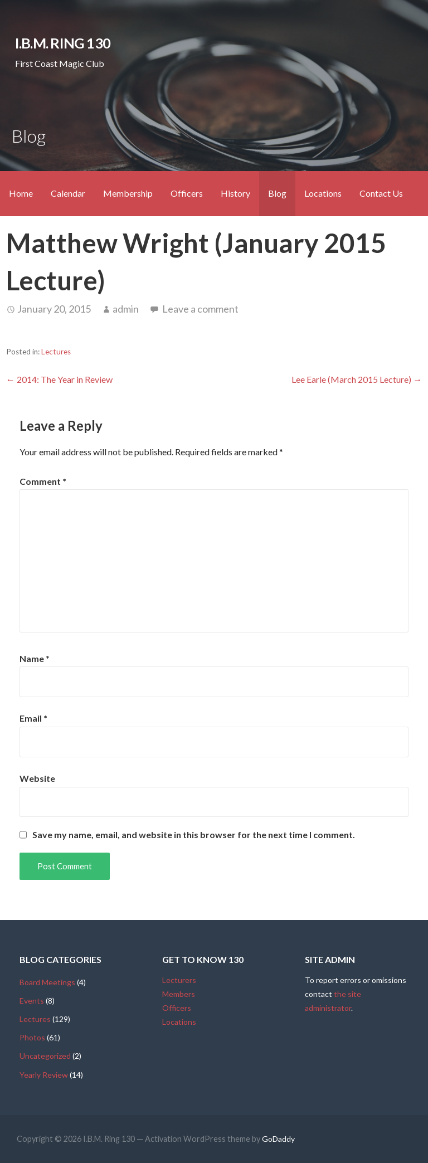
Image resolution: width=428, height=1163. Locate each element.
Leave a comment (200, 309)
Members (178, 994)
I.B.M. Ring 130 (62, 43)
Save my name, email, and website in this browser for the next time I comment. (193, 834)
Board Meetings (47, 982)
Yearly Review (44, 1074)
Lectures (56, 351)
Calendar (68, 193)
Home (21, 193)
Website (37, 778)
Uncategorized (45, 1055)
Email (33, 718)
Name (35, 658)
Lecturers (179, 980)
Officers (187, 193)
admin (126, 309)
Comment (43, 481)
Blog (277, 193)
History (235, 193)
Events (32, 1000)
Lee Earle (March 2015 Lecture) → (356, 379)
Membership (128, 193)
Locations (323, 193)
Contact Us (381, 193)
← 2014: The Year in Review (59, 379)
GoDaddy (278, 1138)
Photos (32, 1037)
